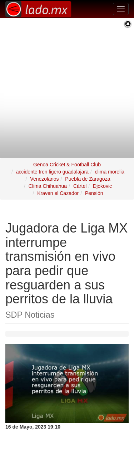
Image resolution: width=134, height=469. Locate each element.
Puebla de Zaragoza (87, 174)
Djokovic (102, 182)
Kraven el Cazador (58, 189)
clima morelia (109, 167)
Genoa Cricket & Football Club (67, 160)
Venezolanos (44, 174)
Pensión (94, 189)
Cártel (79, 182)
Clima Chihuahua (48, 182)
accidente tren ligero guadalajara (52, 167)
